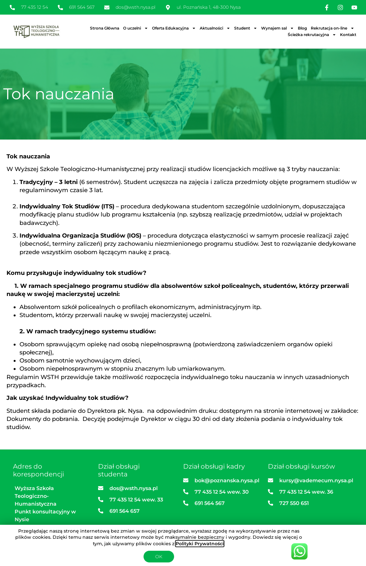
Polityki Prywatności (200, 544)
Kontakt (348, 34)
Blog (302, 28)
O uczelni (135, 28)
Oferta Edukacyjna (174, 28)
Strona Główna (104, 28)
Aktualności (215, 28)
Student (245, 28)
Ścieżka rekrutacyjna (312, 34)
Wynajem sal (277, 28)
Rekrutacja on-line (332, 28)
